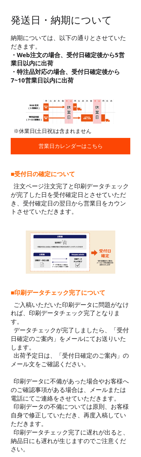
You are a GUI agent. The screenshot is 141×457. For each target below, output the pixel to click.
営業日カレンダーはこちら (71, 145)
